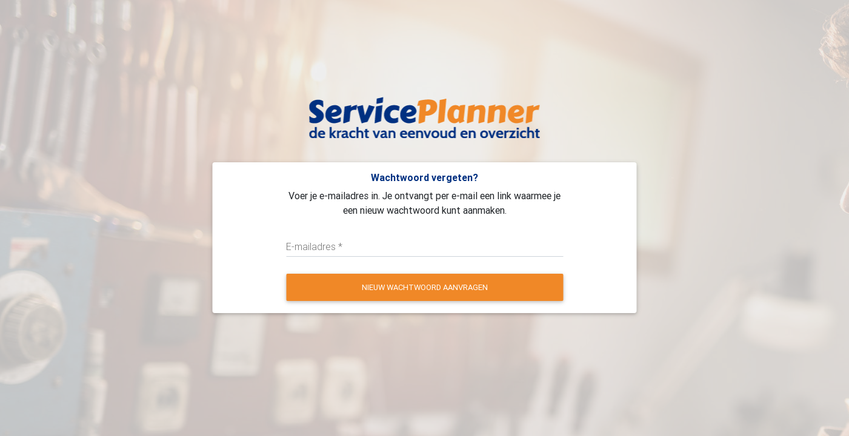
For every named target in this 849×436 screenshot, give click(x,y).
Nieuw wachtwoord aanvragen (425, 287)
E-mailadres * (314, 246)
